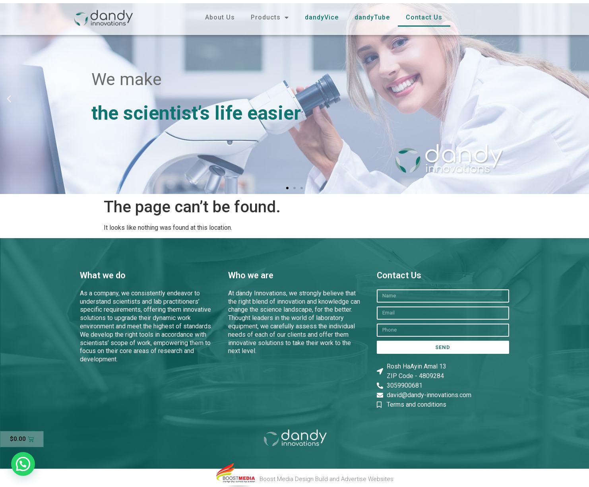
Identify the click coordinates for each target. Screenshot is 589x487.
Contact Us (424, 17)
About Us (220, 17)
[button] (9, 98)
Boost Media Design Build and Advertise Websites (326, 479)
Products (270, 17)
